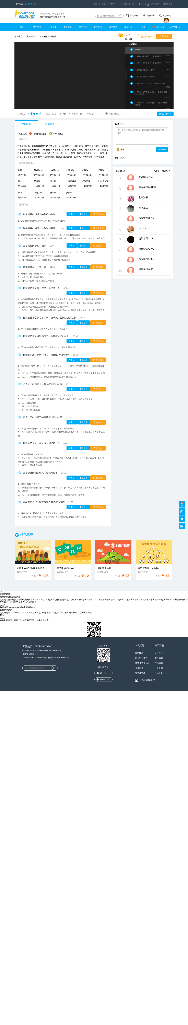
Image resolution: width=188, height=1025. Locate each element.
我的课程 (134, 15)
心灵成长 (174, 27)
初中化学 (98, 27)
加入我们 (159, 658)
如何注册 (139, 653)
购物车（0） (114, 4)
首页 (22, 27)
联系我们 (159, 663)
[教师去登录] (31, 4)
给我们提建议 (148, 680)
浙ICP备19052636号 (30, 654)
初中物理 (83, 27)
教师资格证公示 (142, 663)
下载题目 (84, 214)
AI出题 (72, 214)
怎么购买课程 (141, 658)
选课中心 (18, 36)
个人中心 (167, 15)
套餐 (144, 27)
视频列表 (50, 124)
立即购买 (164, 36)
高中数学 (113, 27)
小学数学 (128, 27)
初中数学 (37, 27)
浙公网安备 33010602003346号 (56, 657)
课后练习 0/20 (165, 114)
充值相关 (139, 668)
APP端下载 (154, 4)
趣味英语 (68, 27)
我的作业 (151, 15)
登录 (95, 4)
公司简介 (159, 653)
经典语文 (52, 27)
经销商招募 (167, 4)
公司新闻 (159, 668)
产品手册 (159, 673)
